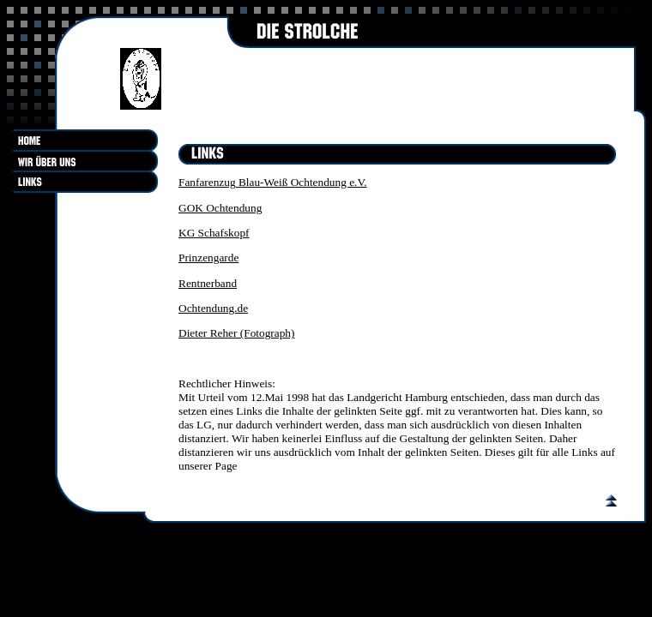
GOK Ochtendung (220, 207)
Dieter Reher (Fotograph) (236, 332)
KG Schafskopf (214, 232)
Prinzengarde (208, 257)
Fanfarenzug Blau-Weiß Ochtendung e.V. (272, 182)
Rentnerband (207, 283)
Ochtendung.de (213, 308)
